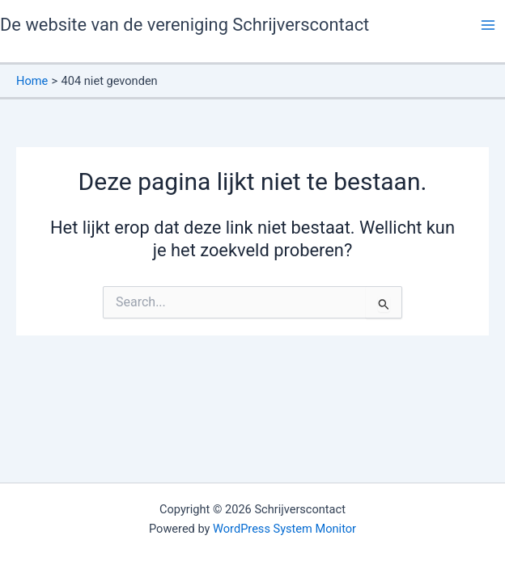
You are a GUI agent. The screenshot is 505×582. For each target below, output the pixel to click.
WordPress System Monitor (284, 528)
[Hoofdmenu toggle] (488, 25)
